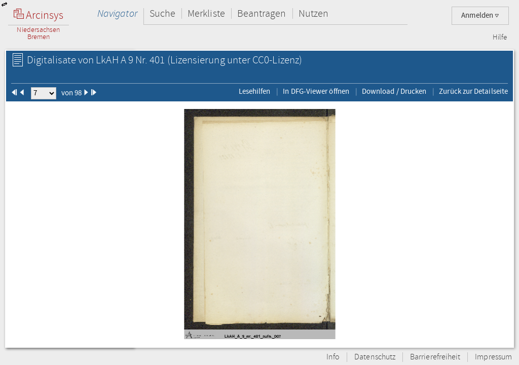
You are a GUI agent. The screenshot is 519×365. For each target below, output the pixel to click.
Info (333, 357)
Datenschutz (374, 357)
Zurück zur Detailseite (473, 91)
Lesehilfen (255, 91)
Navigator (117, 13)
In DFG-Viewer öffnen (316, 91)
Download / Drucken (394, 91)
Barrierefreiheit (435, 357)
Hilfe (500, 37)
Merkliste (206, 13)
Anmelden (480, 15)
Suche (162, 13)
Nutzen (313, 13)
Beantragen (261, 13)
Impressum (493, 357)
